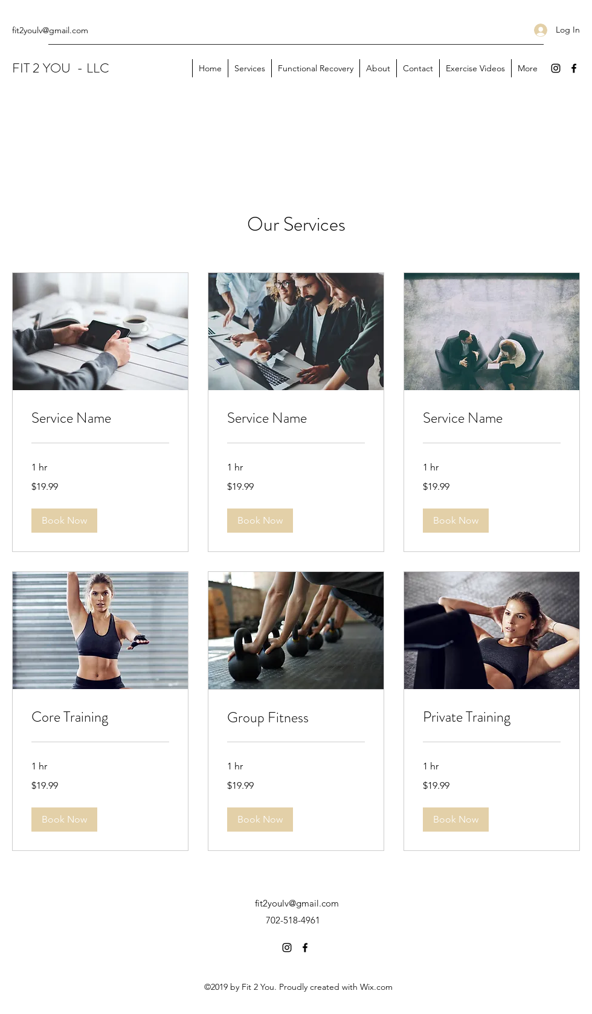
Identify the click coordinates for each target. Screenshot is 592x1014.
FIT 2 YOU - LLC (60, 68)
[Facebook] (574, 68)
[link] (100, 418)
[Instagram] (556, 68)
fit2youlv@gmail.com (50, 30)
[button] (64, 521)
